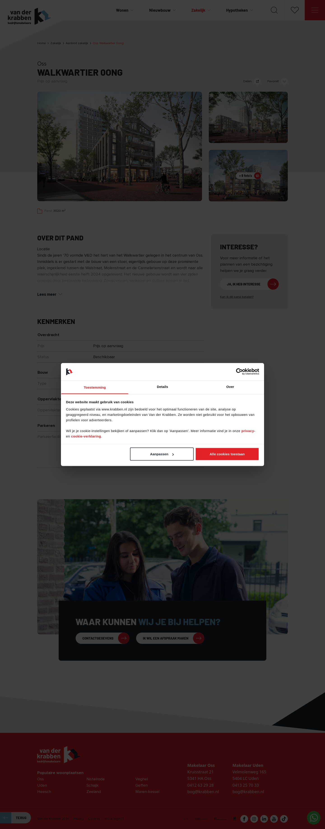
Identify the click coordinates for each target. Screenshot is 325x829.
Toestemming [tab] (95, 387)
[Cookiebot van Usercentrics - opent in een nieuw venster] (239, 371)
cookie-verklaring (86, 436)
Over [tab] (230, 386)
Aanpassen (162, 454)
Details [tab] (162, 386)
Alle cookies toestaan (227, 454)
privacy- (248, 431)
